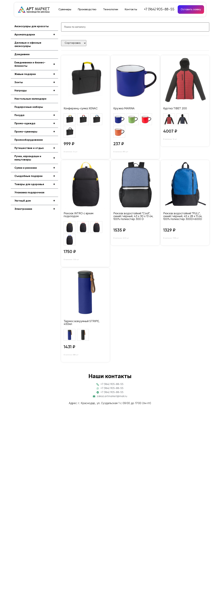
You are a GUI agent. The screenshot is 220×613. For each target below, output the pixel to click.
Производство (87, 9)
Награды (36, 91)
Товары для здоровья (36, 184)
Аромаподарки (36, 35)
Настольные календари (30, 99)
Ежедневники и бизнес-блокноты (36, 64)
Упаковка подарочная (29, 192)
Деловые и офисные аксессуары (27, 45)
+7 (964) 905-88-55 (159, 9)
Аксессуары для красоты (31, 26)
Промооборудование (28, 140)
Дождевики (22, 54)
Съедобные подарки (36, 176)
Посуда (36, 115)
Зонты (36, 82)
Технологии (110, 9)
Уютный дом (36, 201)
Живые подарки (36, 74)
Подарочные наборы (28, 107)
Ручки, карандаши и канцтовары (36, 158)
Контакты (131, 9)
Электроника (36, 209)
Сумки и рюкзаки (36, 168)
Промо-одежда (36, 124)
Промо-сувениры (36, 132)
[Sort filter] (73, 43)
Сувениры (64, 9)
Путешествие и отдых (36, 148)
